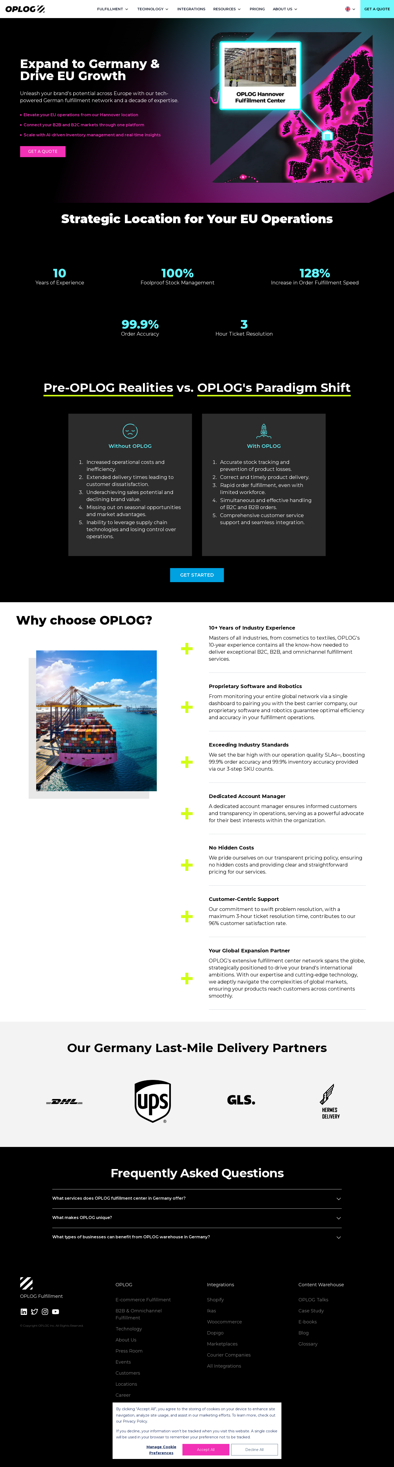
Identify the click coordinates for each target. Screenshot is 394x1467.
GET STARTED (197, 575)
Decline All (254, 1449)
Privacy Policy (135, 1421)
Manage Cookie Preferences (161, 1450)
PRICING (257, 9)
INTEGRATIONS (191, 9)
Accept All (206, 1449)
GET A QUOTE (377, 9)
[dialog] (197, 1430)
